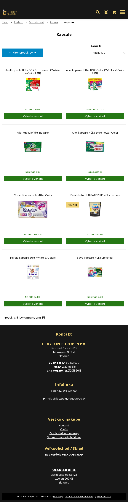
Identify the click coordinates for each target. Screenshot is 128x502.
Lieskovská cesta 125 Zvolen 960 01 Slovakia (64, 478)
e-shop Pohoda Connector (79, 496)
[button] (97, 12)
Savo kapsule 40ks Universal (95, 257)
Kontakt (64, 425)
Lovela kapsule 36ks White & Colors (33, 257)
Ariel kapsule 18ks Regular (33, 132)
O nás (64, 429)
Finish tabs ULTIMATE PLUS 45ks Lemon (95, 195)
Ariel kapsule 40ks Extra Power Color (95, 132)
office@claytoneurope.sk (68, 398)
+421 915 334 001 (67, 391)
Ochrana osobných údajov (64, 437)
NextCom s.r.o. (104, 496)
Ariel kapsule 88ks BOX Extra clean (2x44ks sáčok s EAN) (32, 72)
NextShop (58, 496)
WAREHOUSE (64, 470)
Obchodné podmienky (64, 433)
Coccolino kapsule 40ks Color (33, 195)
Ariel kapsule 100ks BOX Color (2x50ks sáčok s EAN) (95, 72)
